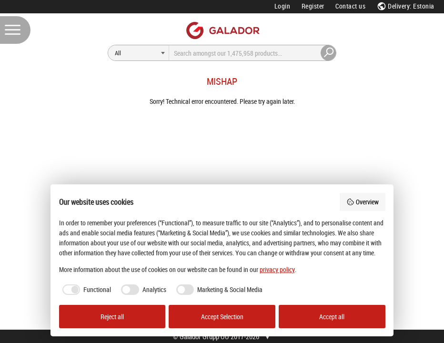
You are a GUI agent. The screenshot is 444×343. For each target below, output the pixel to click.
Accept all (331, 316)
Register (313, 5)
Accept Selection (222, 316)
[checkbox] (85, 289)
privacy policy (277, 269)
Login (282, 5)
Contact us (350, 5)
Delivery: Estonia (405, 5)
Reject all (112, 316)
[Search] (138, 53)
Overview (362, 201)
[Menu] (15, 30)
